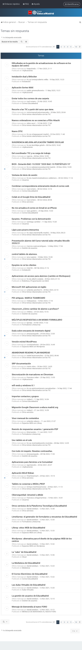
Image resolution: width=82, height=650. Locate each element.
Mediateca (26, 568)
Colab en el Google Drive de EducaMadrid (31, 197)
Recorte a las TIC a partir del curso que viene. (33, 109)
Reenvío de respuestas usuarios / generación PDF (35, 429)
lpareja (29, 323)
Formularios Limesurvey (31, 325)
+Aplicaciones (27, 71)
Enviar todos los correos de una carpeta (30, 98)
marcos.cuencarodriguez (36, 246)
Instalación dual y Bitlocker (24, 76)
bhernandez (31, 432)
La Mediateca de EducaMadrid (26, 563)
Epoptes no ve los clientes (24, 265)
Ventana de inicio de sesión (24, 175)
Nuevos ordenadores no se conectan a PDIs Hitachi (36, 120)
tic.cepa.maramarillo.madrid (38, 233)
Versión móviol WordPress (24, 341)
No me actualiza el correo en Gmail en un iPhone (34, 208)
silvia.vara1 (31, 123)
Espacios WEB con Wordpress (33, 347)
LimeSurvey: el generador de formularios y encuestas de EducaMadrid (44, 517)
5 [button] (70, 47)
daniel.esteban (32, 509)
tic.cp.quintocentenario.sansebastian (41, 388)
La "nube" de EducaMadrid (24, 552)
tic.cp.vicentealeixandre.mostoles (39, 443)
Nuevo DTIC (17, 131)
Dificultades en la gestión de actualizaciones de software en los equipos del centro (41, 64)
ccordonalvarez (33, 345)
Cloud (24, 557)
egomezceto (31, 465)
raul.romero (31, 101)
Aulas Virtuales (28, 590)
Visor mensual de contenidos (25, 418)
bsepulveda (31, 69)
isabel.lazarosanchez (35, 356)
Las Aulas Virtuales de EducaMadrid (28, 585)
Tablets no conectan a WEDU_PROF (28, 484)
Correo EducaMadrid (30, 103)
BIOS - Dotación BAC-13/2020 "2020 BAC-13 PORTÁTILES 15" (41, 164)
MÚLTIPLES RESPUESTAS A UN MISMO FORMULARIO (37, 320)
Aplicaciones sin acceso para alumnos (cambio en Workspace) (41, 276)
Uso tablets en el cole (22, 440)
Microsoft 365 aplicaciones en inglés (29, 287)
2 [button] (61, 47)
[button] (53, 47)
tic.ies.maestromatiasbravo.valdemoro (42, 178)
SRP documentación (21, 363)
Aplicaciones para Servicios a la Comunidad (32, 462)
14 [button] (76, 47)
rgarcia (29, 156)
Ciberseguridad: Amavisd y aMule (27, 495)
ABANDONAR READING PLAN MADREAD (31, 352)
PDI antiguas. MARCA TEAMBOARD (28, 298)
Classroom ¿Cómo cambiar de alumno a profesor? (35, 309)
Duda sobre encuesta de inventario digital (31, 330)
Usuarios (25, 180)
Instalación (26, 81)
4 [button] (67, 47)
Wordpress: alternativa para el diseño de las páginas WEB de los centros (42, 539)
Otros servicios (27, 202)
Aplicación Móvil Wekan (23, 473)
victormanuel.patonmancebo (38, 112)
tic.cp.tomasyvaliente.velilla (37, 80)
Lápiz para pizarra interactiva (25, 230)
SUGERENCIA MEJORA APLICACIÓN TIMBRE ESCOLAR (38, 142)
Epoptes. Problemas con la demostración (31, 219)
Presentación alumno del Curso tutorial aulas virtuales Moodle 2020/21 (41, 241)
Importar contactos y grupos (25, 396)
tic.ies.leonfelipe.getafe (36, 145)
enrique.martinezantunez (36, 487)
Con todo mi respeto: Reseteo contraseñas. (32, 451)
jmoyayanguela (33, 334)
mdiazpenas (31, 301)
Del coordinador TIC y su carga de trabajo (31, 153)
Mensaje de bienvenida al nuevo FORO (29, 606)
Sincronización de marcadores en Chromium (32, 374)
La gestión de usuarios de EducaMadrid (30, 596)
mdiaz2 (30, 399)
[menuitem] (26, 4)
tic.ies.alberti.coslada (35, 279)
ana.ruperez (31, 257)
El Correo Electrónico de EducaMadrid (29, 574)
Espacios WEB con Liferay (32, 423)
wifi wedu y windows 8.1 (23, 385)
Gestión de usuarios (29, 248)
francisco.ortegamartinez (36, 498)
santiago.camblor (33, 222)
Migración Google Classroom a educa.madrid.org (35, 407)
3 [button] (64, 47)
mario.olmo (31, 366)
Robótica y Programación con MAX (35, 281)
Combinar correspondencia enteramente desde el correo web (40, 186)
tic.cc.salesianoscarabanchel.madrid (41, 167)
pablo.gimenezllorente (35, 90)
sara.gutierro (32, 211)
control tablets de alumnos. (24, 254)
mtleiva (29, 312)
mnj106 (30, 268)
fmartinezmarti (32, 476)
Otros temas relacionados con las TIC (36, 114)
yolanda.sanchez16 (34, 290)
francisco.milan (33, 377)
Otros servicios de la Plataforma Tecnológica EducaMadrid (39, 506)
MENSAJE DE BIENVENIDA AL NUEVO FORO (39, 612)
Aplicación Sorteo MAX (22, 87)
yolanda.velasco (33, 421)
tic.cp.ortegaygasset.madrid (38, 134)
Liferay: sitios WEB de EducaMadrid (28, 527)
